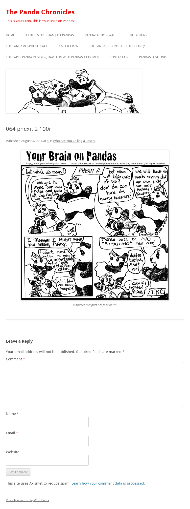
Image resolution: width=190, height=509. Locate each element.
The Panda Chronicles (40, 11)
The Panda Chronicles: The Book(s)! (117, 46)
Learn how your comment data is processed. (108, 483)
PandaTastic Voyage (101, 35)
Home (10, 35)
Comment (15, 359)
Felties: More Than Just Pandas (49, 35)
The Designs (137, 35)
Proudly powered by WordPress (27, 500)
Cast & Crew (68, 46)
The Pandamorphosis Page (27, 46)
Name (12, 413)
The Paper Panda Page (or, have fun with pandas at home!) (52, 57)
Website (12, 452)
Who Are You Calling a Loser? (74, 140)
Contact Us (119, 57)
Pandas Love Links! (153, 57)
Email (12, 433)
